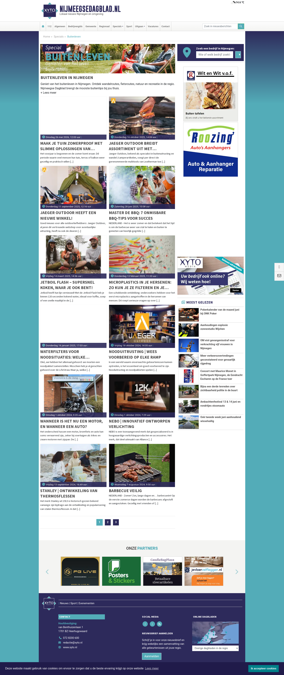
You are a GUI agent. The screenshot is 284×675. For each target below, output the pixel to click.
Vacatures (153, 26)
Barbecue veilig (125, 490)
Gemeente (90, 26)
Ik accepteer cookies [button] (263, 668)
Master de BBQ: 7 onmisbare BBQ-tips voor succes (137, 215)
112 (49, 26)
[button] (48, 93)
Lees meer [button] (152, 668)
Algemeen (60, 26)
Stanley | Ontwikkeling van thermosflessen (68, 493)
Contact (166, 26)
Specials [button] (117, 26)
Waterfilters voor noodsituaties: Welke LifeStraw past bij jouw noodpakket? (65, 354)
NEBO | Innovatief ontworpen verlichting (139, 423)
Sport (129, 26)
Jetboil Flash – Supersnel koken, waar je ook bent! (67, 284)
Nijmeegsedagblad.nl (90, 9)
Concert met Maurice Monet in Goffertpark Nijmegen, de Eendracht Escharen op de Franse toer (221, 375)
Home (46, 36)
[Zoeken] (241, 26)
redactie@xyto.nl (72, 635)
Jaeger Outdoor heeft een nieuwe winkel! (68, 215)
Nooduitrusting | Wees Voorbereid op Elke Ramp (135, 354)
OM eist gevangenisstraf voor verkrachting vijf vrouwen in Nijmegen (217, 344)
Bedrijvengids (75, 26)
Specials (59, 36)
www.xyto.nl (70, 639)
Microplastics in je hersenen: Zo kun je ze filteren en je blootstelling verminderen (140, 285)
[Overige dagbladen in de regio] (215, 622)
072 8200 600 (71, 630)
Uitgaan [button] (139, 26)
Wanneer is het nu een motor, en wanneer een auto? (71, 423)
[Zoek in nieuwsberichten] (220, 26)
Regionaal (104, 26)
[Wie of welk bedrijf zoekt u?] (214, 54)
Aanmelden (151, 648)
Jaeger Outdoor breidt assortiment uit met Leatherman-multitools (134, 146)
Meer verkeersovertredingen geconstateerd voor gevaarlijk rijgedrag (217, 359)
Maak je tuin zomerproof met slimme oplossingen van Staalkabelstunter (71, 146)
